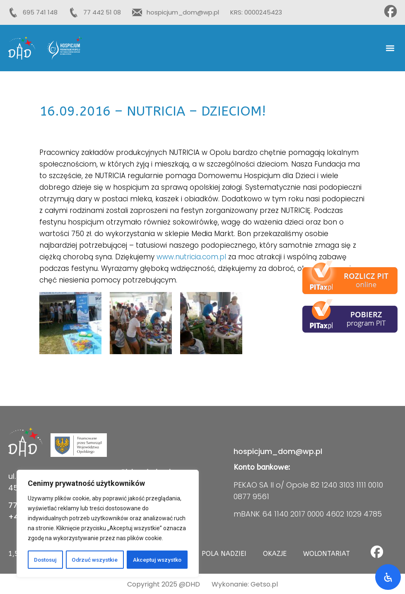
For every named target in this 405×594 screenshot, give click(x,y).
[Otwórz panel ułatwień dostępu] (388, 577)
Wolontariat (326, 554)
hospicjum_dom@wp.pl (278, 451)
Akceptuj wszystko (157, 559)
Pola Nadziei (224, 554)
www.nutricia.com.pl (191, 257)
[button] (390, 48)
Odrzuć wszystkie (95, 559)
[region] (108, 524)
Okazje (275, 554)
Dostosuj (45, 559)
